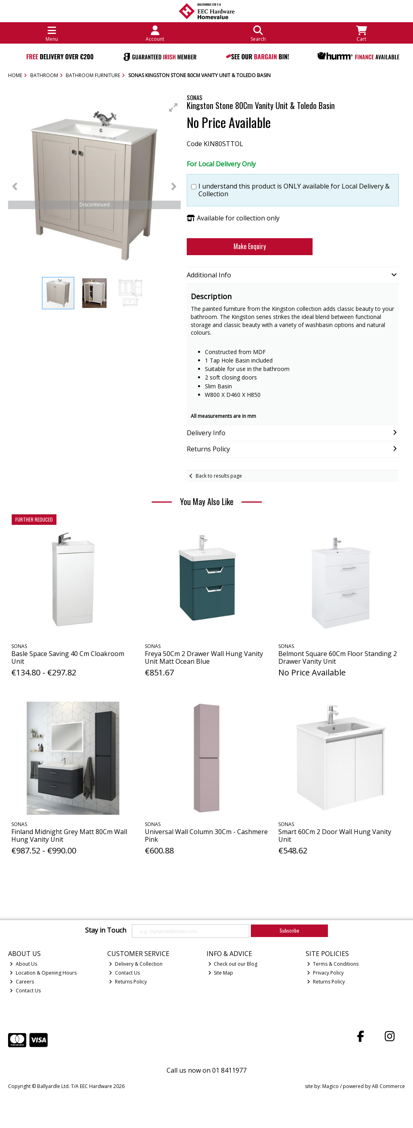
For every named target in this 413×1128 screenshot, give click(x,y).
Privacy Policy (325, 972)
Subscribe (289, 930)
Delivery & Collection (136, 963)
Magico (330, 1086)
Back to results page (219, 475)
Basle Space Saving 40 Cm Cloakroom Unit (67, 657)
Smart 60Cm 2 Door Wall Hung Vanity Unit (334, 835)
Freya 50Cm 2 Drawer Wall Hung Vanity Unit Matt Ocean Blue (204, 657)
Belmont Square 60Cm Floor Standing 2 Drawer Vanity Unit (337, 657)
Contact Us (25, 990)
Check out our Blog (233, 963)
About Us (23, 963)
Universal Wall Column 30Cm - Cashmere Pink (206, 835)
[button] (173, 107)
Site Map (221, 972)
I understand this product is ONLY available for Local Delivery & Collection (294, 190)
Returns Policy (128, 981)
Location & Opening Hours (43, 972)
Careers (22, 981)
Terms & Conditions (333, 963)
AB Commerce (388, 1086)
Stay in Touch (105, 931)
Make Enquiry (250, 246)
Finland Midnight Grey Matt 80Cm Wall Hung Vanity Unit (69, 835)
